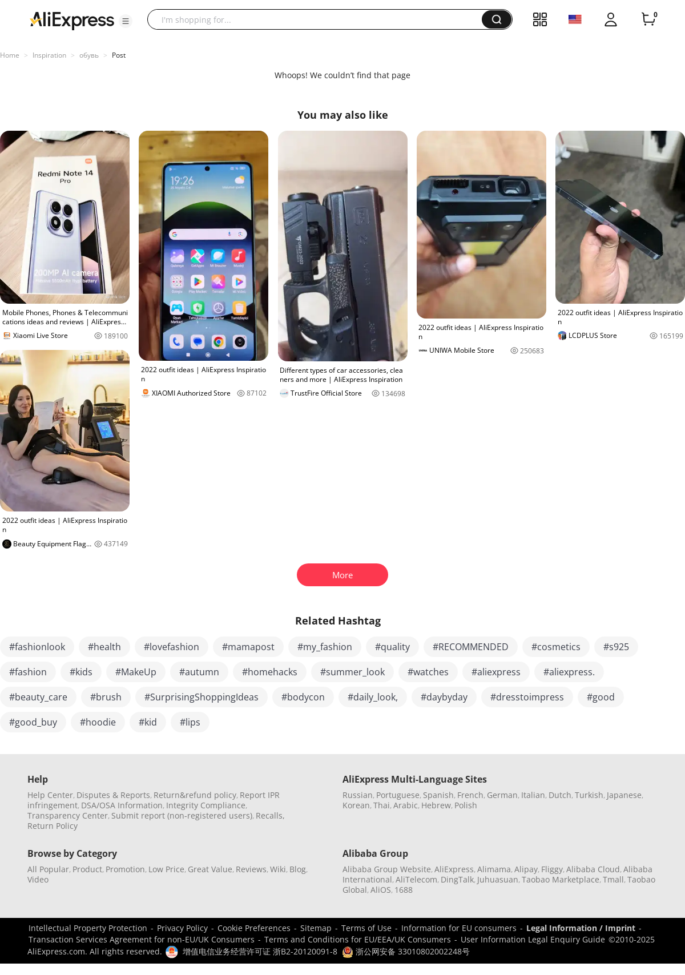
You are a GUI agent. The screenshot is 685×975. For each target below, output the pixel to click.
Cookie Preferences (254, 927)
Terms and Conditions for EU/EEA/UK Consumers (357, 939)
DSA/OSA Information (122, 805)
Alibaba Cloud (593, 869)
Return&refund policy (195, 794)
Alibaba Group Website (386, 869)
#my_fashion (324, 646)
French (470, 794)
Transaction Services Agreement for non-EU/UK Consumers (142, 939)
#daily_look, (373, 697)
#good (601, 697)
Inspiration (49, 55)
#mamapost (248, 646)
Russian (357, 794)
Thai (381, 805)
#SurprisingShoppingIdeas (201, 697)
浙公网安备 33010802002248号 (406, 951)
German (502, 794)
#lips (190, 722)
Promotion (125, 869)
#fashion (28, 672)
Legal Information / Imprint (580, 927)
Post (119, 55)
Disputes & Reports (113, 794)
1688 (403, 889)
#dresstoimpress (527, 697)
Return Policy (52, 825)
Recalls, (270, 815)
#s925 (616, 646)
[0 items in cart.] (648, 19)
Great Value (210, 869)
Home (9, 55)
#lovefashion (171, 646)
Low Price (166, 869)
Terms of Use (366, 927)
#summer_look (352, 672)
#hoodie (98, 722)
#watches (428, 672)
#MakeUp (135, 672)
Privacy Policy (182, 927)
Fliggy (552, 869)
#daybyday (444, 697)
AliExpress (454, 869)
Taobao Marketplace (560, 879)
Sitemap (316, 927)
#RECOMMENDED (471, 646)
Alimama (494, 869)
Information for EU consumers (459, 927)
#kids (81, 672)
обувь (89, 55)
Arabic (405, 805)
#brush (106, 697)
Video (38, 879)
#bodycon (303, 697)
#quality (392, 646)
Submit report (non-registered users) (181, 815)
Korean (356, 805)
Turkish (589, 794)
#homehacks (269, 672)
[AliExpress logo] (71, 20)
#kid (148, 722)
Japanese (624, 794)
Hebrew (436, 805)
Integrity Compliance (205, 805)
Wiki (278, 869)
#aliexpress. (569, 672)
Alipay (526, 869)
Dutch (560, 794)
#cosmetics (556, 646)
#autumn (199, 672)
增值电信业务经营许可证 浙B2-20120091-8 (260, 951)
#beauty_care (38, 697)
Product (87, 869)
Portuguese (398, 794)
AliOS (380, 889)
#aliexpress (496, 672)
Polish (465, 805)
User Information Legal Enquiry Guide (533, 939)
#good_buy (33, 722)
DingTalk (457, 879)
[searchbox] (319, 19)
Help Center (50, 794)
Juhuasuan (497, 879)
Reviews (251, 869)
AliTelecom (416, 879)
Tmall (613, 879)
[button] (125, 21)
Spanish (438, 794)
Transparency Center (67, 815)
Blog (297, 869)
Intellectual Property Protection (88, 927)
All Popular (48, 869)
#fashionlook (37, 646)
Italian (533, 794)
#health (104, 646)
